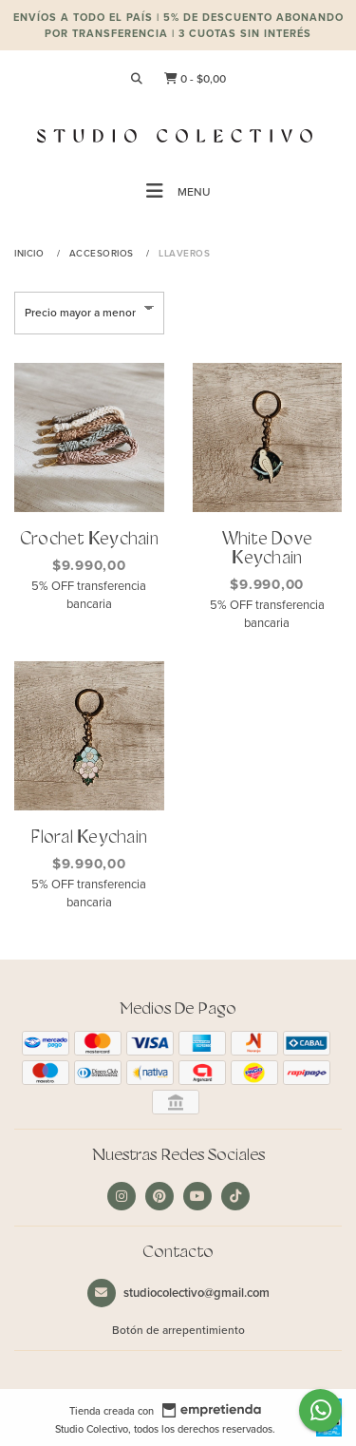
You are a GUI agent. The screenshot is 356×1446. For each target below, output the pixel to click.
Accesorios (103, 253)
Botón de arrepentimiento (178, 1330)
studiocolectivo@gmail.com (178, 1293)
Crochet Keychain (89, 540)
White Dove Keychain (267, 549)
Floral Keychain (88, 838)
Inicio (30, 253)
